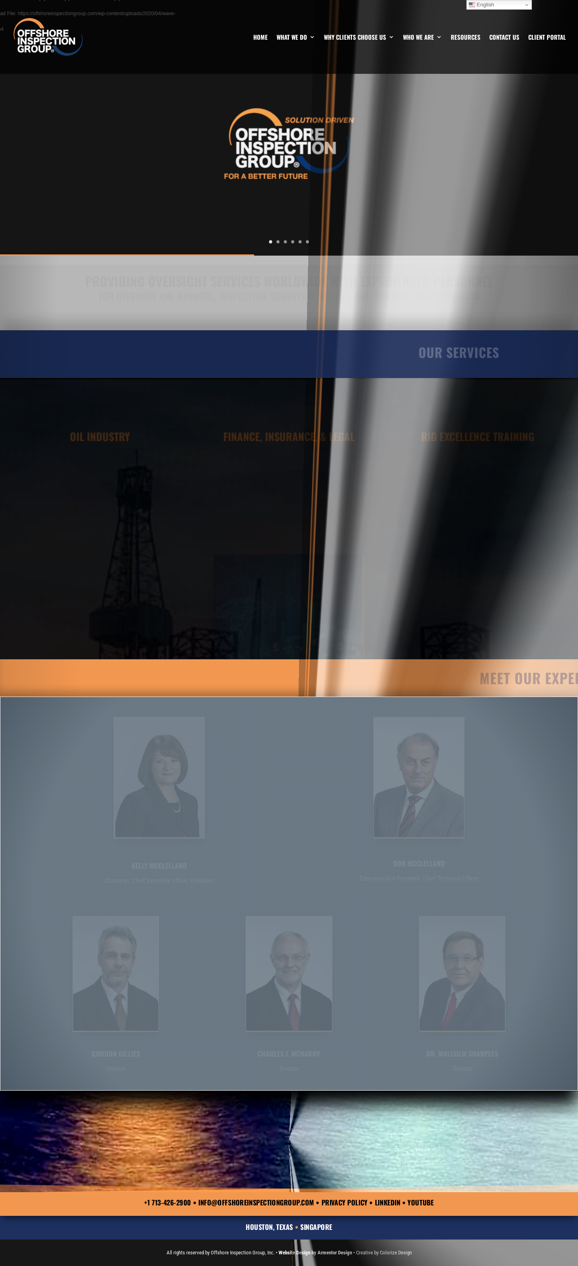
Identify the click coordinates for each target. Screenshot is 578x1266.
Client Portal (547, 37)
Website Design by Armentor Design (315, 1253)
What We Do (292, 37)
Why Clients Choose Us (355, 37)
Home (260, 37)
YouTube (420, 1202)
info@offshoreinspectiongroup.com (256, 1202)
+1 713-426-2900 (167, 1202)
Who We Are (418, 37)
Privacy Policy (345, 1202)
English (481, 5)
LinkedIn (388, 1202)
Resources (465, 37)
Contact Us (504, 37)
